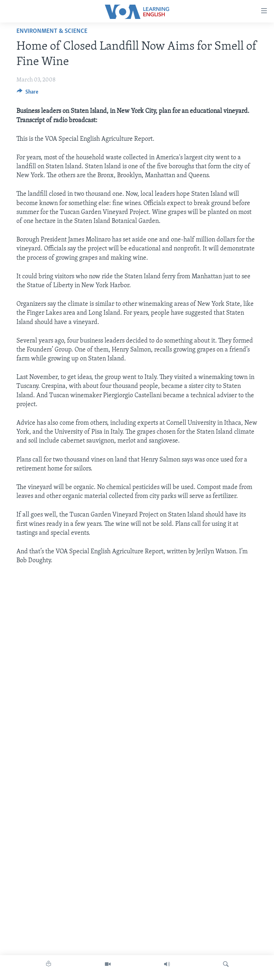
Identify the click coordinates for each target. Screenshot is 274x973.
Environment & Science (51, 31)
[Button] (27, 93)
